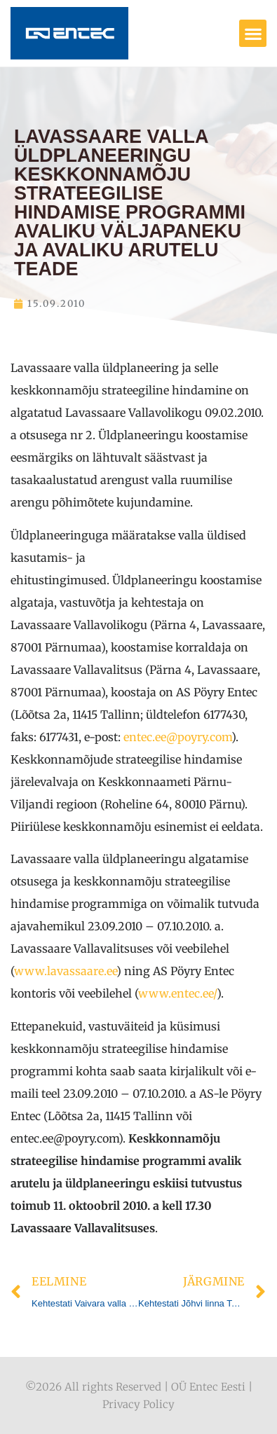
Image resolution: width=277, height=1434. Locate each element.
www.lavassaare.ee (65, 971)
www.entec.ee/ (177, 993)
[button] (252, 33)
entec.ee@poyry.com (177, 737)
